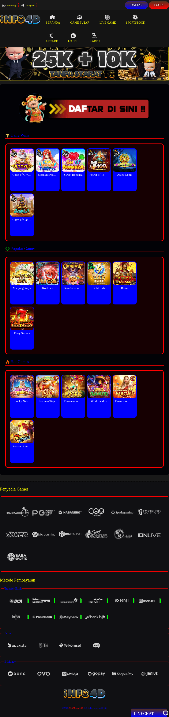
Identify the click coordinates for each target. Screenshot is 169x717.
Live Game (107, 19)
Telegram (27, 5)
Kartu (95, 38)
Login (159, 5)
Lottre (73, 38)
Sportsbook (135, 19)
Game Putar (79, 19)
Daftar (136, 5)
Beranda (53, 19)
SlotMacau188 (76, 708)
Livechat (149, 713)
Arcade (52, 38)
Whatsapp (9, 5)
